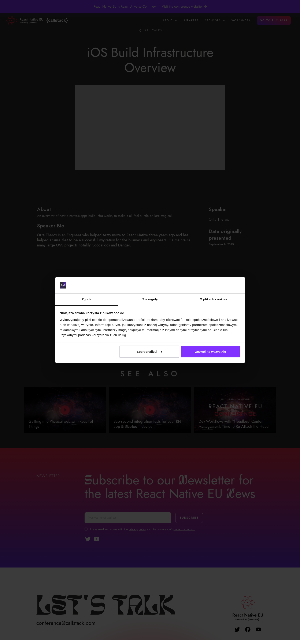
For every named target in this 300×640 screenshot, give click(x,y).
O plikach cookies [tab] (213, 299)
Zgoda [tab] (87, 299)
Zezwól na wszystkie (210, 351)
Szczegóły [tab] (150, 299)
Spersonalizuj (149, 351)
